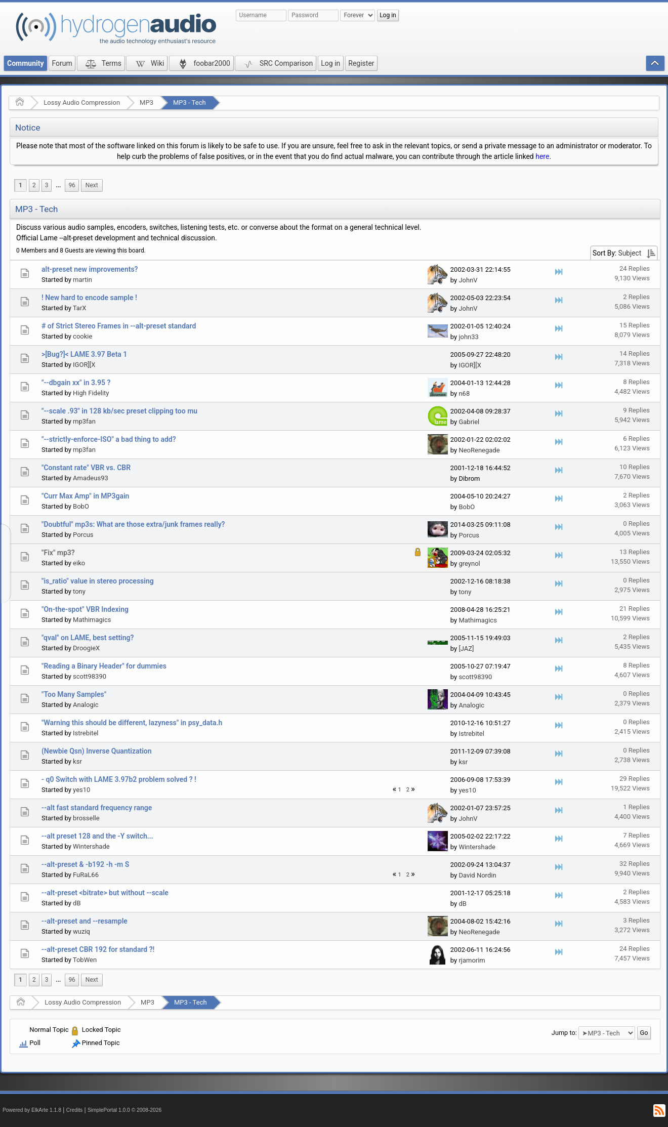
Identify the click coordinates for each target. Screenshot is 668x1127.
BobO (81, 506)
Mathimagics (92, 619)
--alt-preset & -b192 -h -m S (85, 864)
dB (76, 903)
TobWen (85, 960)
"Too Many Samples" (73, 694)
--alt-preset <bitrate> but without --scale (105, 893)
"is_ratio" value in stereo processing (97, 581)
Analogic (86, 704)
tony (79, 591)
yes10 (81, 790)
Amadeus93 (90, 478)
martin (82, 279)
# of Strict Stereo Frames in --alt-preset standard (118, 326)
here (542, 156)
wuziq (81, 931)
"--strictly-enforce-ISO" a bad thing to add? (108, 439)
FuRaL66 (86, 875)
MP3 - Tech (189, 102)
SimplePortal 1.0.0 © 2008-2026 (124, 1110)
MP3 (146, 102)
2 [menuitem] (34, 185)
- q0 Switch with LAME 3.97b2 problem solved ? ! (118, 779)
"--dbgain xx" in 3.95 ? (75, 383)
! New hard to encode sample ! (89, 298)
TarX (80, 308)
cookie (82, 336)
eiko (79, 563)
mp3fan (84, 421)
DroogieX (86, 648)
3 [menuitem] (47, 185)
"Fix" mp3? (58, 553)
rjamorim (471, 960)
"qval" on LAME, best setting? (87, 638)
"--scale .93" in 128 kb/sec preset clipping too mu (119, 411)
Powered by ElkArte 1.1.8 (32, 1110)
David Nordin (477, 875)
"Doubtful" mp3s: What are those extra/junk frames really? (133, 524)
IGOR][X (84, 364)
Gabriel (468, 422)
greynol (469, 563)
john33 (468, 337)
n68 (464, 393)
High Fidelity (91, 393)
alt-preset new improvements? (89, 269)
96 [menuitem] (71, 185)
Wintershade (91, 846)
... (58, 185)
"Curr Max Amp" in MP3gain (85, 496)
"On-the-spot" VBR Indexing (85, 609)
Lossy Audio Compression (82, 102)
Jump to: (564, 1032)
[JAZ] (466, 648)
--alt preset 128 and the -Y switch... (97, 836)
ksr (77, 761)
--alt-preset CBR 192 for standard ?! (97, 949)
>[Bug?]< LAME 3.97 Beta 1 (84, 354)
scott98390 (89, 676)
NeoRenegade (478, 450)
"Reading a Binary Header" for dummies (103, 666)
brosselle (86, 818)
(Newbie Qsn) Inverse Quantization (96, 751)
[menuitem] (58, 185)
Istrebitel (85, 733)
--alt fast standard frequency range (96, 808)
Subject (630, 253)
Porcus (83, 534)
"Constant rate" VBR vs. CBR (86, 468)
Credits (74, 1110)
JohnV (467, 280)
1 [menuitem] (20, 185)
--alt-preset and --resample (84, 921)
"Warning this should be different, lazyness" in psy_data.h (131, 723)
